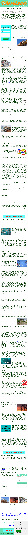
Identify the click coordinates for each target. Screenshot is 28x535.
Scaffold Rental (4, 513)
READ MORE (7, 347)
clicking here (3, 469)
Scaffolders (8, 515)
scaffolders (20, 85)
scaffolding (25, 17)
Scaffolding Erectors (6, 478)
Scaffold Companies (23, 512)
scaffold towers (18, 104)
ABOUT (19, 6)
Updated (12, 528)
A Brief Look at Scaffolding (17, 25)
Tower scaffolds (4, 109)
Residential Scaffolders (5, 512)
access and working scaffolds (17, 75)
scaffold (13, 39)
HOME (14, 6)
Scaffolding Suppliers (9, 514)
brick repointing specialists (22, 489)
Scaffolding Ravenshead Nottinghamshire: (8, 14)
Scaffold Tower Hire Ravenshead (6, 98)
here (1, 505)
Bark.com (8, 82)
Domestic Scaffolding (18, 514)
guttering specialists (22, 493)
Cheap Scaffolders (6, 507)
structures (14, 284)
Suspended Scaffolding (6, 484)
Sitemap (1, 528)
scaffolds (21, 350)
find (3, 457)
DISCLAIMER (25, 6)
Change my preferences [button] (18, 532)
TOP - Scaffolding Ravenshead (6, 521)
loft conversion (8, 493)
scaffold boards (3, 47)
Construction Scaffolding (22, 507)
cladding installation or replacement (12, 494)
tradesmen (15, 495)
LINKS (17, 6)
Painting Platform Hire (6, 483)
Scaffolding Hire (14, 512)
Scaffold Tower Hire (5, 474)
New (10, 528)
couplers (2, 45)
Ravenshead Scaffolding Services (9, 472)
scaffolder (12, 147)
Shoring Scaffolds (19, 513)
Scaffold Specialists (14, 515)
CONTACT (22, 6)
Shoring (3, 486)
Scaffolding (3, 219)
